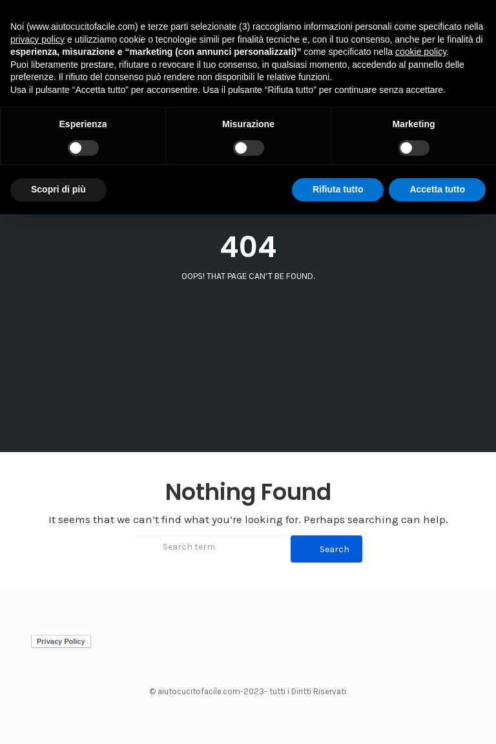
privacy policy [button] (37, 39)
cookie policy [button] (420, 51)
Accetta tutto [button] (437, 189)
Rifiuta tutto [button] (338, 189)
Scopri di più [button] (58, 189)
